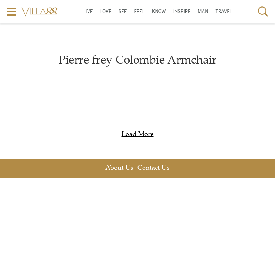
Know (159, 11)
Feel (139, 11)
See (123, 11)
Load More (138, 134)
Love (105, 11)
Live (88, 11)
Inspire (182, 11)
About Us (119, 168)
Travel (223, 11)
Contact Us (154, 168)
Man (203, 11)
